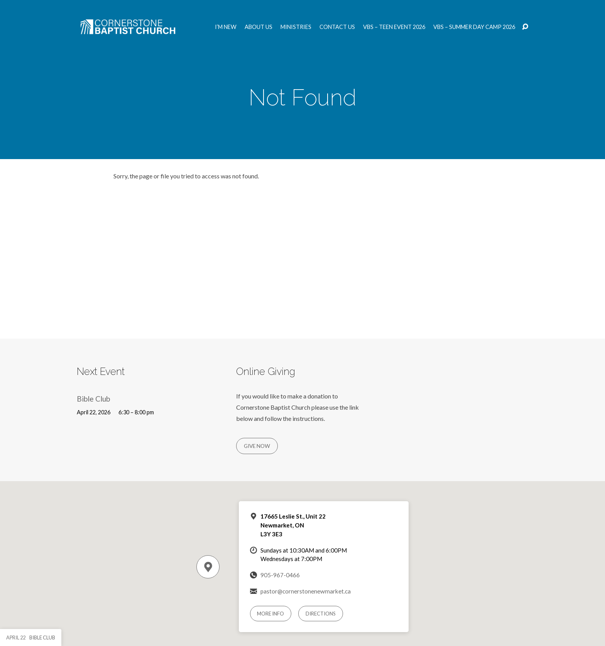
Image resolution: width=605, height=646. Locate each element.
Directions (321, 613)
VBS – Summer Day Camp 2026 (474, 27)
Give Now (257, 446)
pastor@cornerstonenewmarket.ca (305, 591)
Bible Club (93, 398)
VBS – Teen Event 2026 (394, 27)
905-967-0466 (280, 574)
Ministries (296, 27)
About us (258, 27)
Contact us (337, 27)
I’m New (226, 27)
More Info (270, 613)
